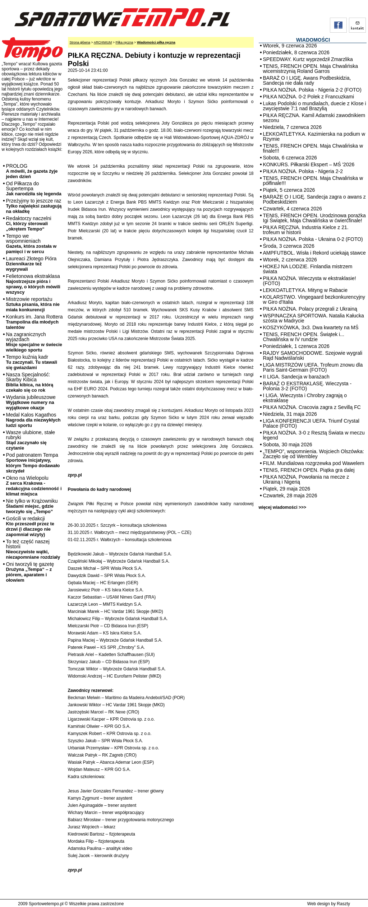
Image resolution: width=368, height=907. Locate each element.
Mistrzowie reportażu (33, 304)
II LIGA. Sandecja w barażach (296, 377)
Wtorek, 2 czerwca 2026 (290, 259)
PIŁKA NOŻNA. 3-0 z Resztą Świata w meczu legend (314, 435)
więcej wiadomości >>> (282, 507)
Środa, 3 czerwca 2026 (288, 246)
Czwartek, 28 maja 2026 (290, 495)
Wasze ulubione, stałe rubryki (30, 440)
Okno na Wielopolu (34, 486)
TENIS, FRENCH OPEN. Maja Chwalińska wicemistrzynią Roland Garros (310, 68)
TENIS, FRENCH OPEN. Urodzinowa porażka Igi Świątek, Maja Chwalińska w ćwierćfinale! (314, 218)
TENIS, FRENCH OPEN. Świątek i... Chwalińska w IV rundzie (303, 336)
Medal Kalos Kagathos (33, 420)
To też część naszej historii (33, 549)
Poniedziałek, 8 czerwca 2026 (296, 52)
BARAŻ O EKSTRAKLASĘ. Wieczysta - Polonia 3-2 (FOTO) (307, 386)
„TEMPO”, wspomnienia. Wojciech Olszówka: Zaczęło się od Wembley (313, 453)
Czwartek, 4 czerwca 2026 (292, 208)
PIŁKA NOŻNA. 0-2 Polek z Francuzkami (308, 96)
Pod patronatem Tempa (33, 463)
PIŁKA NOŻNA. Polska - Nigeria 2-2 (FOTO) (312, 90)
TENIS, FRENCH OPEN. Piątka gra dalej (309, 470)
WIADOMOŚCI (313, 40)
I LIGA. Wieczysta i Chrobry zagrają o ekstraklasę (305, 397)
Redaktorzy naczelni (28, 223)
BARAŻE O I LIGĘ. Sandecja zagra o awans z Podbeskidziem (314, 199)
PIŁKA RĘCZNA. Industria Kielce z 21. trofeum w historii (306, 229)
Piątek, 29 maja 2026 (286, 489)
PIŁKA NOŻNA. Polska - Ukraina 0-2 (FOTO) (313, 239)
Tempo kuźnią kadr (31, 362)
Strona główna (80, 42)
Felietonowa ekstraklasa (33, 284)
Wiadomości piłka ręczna (156, 42)
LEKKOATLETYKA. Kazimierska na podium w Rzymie (314, 136)
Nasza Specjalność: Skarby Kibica (30, 382)
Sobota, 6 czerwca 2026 (290, 158)
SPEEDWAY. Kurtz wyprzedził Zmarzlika (308, 59)
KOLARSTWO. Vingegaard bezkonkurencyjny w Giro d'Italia (314, 299)
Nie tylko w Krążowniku (32, 506)
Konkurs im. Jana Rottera (34, 322)
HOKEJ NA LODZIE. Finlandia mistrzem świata (308, 269)
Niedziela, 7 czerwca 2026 (292, 127)
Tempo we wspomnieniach (31, 243)
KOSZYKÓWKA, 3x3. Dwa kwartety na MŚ (311, 327)
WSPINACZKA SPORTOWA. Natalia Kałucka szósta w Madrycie (313, 318)
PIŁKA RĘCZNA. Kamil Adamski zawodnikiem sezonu (314, 117)
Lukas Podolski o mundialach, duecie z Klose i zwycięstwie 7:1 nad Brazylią (314, 106)
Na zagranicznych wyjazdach (34, 342)
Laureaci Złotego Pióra (31, 264)
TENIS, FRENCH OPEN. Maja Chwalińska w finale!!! (313, 148)
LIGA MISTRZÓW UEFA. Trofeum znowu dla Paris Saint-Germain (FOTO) (313, 367)
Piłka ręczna (124, 42)
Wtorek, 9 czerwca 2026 (290, 45)
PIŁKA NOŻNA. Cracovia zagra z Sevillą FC (312, 407)
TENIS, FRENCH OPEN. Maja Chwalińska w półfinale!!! (313, 180)
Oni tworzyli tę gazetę (30, 572)
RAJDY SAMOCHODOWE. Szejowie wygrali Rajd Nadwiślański (313, 355)
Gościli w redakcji (30, 526)
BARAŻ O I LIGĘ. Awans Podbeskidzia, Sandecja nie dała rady (307, 80)
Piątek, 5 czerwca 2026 (289, 190)
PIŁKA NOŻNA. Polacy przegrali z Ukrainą (310, 309)
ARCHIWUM (103, 42)
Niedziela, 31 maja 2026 (290, 414)
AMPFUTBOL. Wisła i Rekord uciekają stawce (314, 253)
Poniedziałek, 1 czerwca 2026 (296, 346)
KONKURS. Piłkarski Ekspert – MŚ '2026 (309, 164)
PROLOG (32, 171)
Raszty (343, 903)
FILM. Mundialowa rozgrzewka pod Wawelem (313, 463)
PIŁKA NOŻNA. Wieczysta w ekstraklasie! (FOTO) (309, 280)
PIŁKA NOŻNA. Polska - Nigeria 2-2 (303, 171)
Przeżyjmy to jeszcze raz (34, 206)
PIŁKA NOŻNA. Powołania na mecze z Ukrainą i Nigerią (306, 479)
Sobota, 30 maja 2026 (287, 444)
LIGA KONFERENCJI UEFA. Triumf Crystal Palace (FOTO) (311, 423)
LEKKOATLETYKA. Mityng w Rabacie (305, 290)
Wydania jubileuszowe (31, 402)
